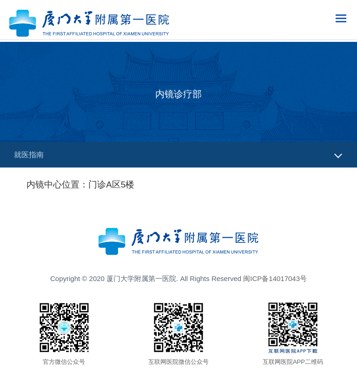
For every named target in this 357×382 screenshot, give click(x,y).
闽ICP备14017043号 (275, 278)
